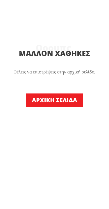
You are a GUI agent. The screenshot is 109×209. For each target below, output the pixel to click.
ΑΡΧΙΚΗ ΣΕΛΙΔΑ (54, 100)
